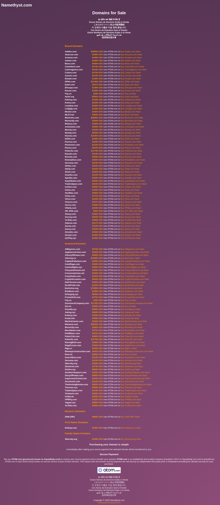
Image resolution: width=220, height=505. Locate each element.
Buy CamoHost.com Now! (132, 66)
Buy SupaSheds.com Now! (133, 181)
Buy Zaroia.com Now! (130, 226)
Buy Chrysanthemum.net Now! (134, 270)
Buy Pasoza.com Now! (131, 142)
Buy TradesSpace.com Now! (134, 184)
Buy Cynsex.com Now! (131, 75)
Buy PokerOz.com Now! (131, 151)
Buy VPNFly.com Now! (131, 399)
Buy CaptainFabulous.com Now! (135, 261)
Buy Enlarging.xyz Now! (131, 294)
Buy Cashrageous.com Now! (134, 69)
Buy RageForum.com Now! (133, 345)
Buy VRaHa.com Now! (131, 208)
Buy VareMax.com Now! (131, 193)
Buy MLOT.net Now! (130, 115)
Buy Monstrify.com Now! (132, 121)
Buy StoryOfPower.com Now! (134, 375)
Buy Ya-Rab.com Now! (131, 220)
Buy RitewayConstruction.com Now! (137, 351)
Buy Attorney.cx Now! (130, 258)
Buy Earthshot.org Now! (131, 288)
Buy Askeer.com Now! (130, 60)
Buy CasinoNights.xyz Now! (133, 267)
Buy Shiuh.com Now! (130, 172)
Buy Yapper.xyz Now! (130, 402)
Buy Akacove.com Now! (131, 54)
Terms (117, 502)
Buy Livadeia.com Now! (131, 105)
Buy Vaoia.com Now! (130, 190)
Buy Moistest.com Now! (131, 324)
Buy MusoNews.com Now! (133, 330)
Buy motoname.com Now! (132, 127)
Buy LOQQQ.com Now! (131, 108)
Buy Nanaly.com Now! (131, 133)
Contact (101, 502)
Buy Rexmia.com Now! (131, 157)
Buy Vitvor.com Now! (130, 199)
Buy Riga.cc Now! (129, 348)
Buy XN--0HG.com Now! (132, 211)
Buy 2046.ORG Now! (130, 417)
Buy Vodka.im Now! (129, 396)
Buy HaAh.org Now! (130, 96)
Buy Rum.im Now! (129, 354)
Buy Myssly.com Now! (130, 130)
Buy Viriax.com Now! (130, 196)
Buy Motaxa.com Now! (131, 124)
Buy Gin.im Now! (128, 306)
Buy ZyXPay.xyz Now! (131, 238)
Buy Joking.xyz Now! (130, 312)
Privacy (109, 502)
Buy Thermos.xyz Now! (131, 387)
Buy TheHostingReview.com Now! (136, 384)
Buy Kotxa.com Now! (130, 102)
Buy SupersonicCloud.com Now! (135, 378)
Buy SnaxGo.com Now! (131, 175)
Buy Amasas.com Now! (131, 57)
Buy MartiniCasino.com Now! (134, 321)
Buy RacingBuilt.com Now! (133, 342)
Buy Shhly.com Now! (130, 169)
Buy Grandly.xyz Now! (131, 309)
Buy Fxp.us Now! (128, 93)
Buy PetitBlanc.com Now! (132, 333)
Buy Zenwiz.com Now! (131, 235)
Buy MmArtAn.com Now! (132, 118)
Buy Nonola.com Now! (131, 136)
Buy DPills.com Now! (130, 81)
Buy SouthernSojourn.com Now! (135, 372)
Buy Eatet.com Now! (130, 84)
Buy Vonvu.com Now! (130, 205)
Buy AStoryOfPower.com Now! (134, 255)
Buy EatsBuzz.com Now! (132, 291)
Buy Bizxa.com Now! (130, 63)
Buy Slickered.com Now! (132, 366)
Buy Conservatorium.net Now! (134, 273)
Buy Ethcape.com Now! (131, 87)
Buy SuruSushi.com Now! (132, 381)
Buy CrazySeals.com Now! (133, 276)
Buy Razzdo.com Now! (131, 154)
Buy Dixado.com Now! (131, 78)
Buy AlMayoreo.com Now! (132, 249)
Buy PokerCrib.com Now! (132, 336)
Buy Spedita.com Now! (131, 178)
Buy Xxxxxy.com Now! (131, 217)
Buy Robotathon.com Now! (133, 160)
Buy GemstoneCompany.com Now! (137, 303)
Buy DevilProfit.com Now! (132, 285)
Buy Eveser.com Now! (131, 90)
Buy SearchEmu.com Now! (133, 357)
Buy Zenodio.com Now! (131, 232)
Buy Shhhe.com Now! (130, 166)
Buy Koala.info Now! (130, 318)
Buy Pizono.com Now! (131, 148)
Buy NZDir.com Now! (130, 139)
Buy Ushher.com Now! (131, 187)
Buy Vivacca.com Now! (131, 202)
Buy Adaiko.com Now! (130, 51)
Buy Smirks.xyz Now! (130, 369)
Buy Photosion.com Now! (132, 145)
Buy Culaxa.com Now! (131, 72)
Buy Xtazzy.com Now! (130, 214)
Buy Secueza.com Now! (131, 163)
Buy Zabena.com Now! (131, 223)
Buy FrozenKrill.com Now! (132, 297)
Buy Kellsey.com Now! (131, 99)
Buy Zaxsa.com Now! (130, 229)
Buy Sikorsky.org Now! (131, 363)
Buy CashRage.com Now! (132, 264)
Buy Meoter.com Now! (131, 111)
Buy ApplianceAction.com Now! (135, 252)
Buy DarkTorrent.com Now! (133, 282)
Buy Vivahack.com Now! (132, 393)
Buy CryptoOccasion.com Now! (135, 279)
